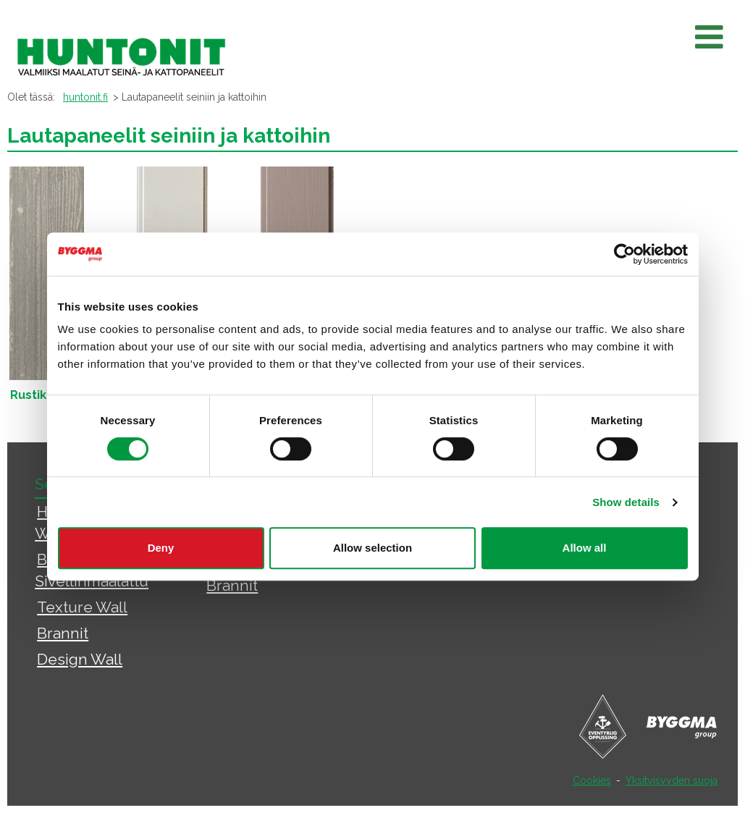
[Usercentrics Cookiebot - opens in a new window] (624, 254)
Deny (161, 548)
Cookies (592, 780)
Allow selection (372, 548)
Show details (626, 502)
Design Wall (79, 659)
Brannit (62, 633)
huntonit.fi (85, 97)
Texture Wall (82, 607)
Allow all (585, 548)
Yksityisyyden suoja (671, 780)
